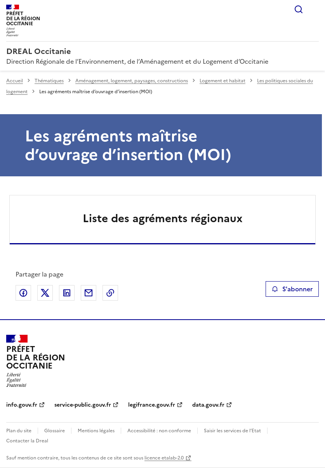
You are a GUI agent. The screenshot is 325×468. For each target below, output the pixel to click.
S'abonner (292, 289)
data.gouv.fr (208, 405)
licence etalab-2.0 (164, 457)
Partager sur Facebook (23, 293)
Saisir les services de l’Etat (232, 430)
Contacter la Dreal (27, 440)
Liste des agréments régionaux (163, 218)
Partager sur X (45, 293)
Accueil (14, 80)
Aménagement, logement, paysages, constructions (131, 80)
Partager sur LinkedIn (67, 293)
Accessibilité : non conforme (159, 430)
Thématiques (49, 80)
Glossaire (54, 430)
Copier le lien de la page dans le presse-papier (110, 293)
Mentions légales (96, 430)
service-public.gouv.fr (82, 405)
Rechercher (298, 9)
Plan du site (18, 430)
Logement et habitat (222, 80)
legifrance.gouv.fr (151, 405)
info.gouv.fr (21, 405)
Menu (314, 9)
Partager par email (88, 293)
